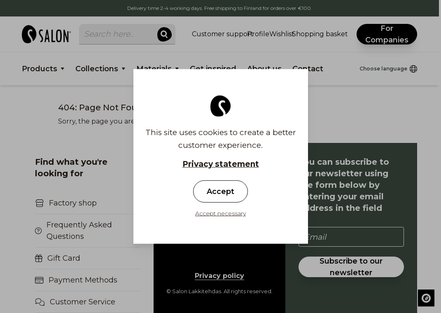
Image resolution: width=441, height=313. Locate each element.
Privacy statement (220, 164)
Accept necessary (220, 213)
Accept (220, 191)
